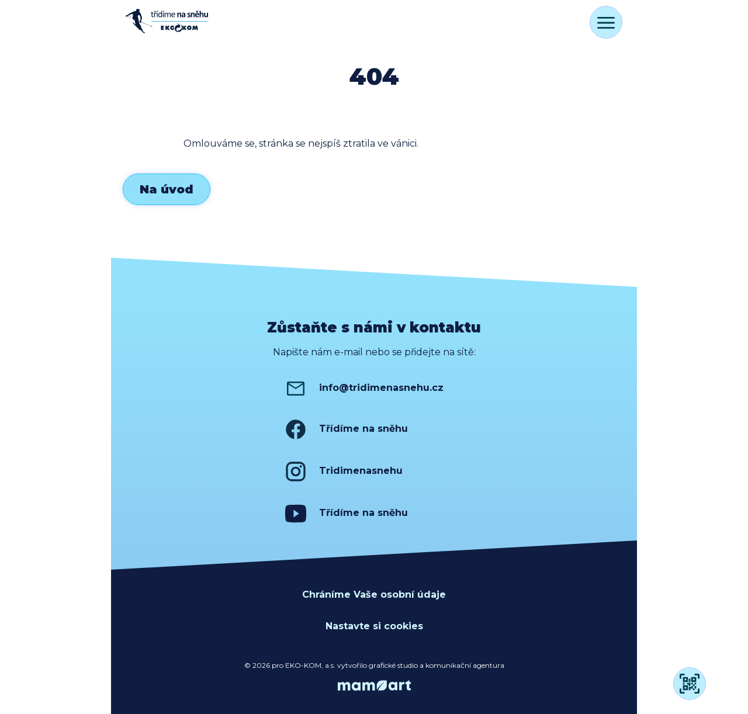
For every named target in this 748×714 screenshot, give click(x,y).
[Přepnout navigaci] (606, 22)
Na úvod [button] (166, 189)
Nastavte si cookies (374, 626)
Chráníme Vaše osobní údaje (374, 594)
